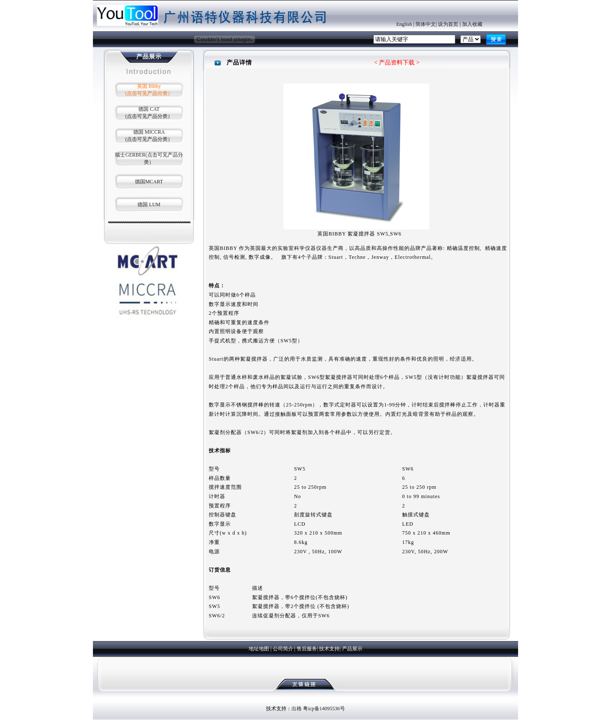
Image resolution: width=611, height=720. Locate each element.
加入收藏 (472, 24)
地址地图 (259, 649)
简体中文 (425, 24)
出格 (296, 709)
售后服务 (307, 649)
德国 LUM (148, 204)
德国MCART (149, 182)
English (404, 24)
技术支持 (329, 649)
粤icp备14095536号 (324, 709)
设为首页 (448, 24)
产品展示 (352, 649)
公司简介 (283, 649)
